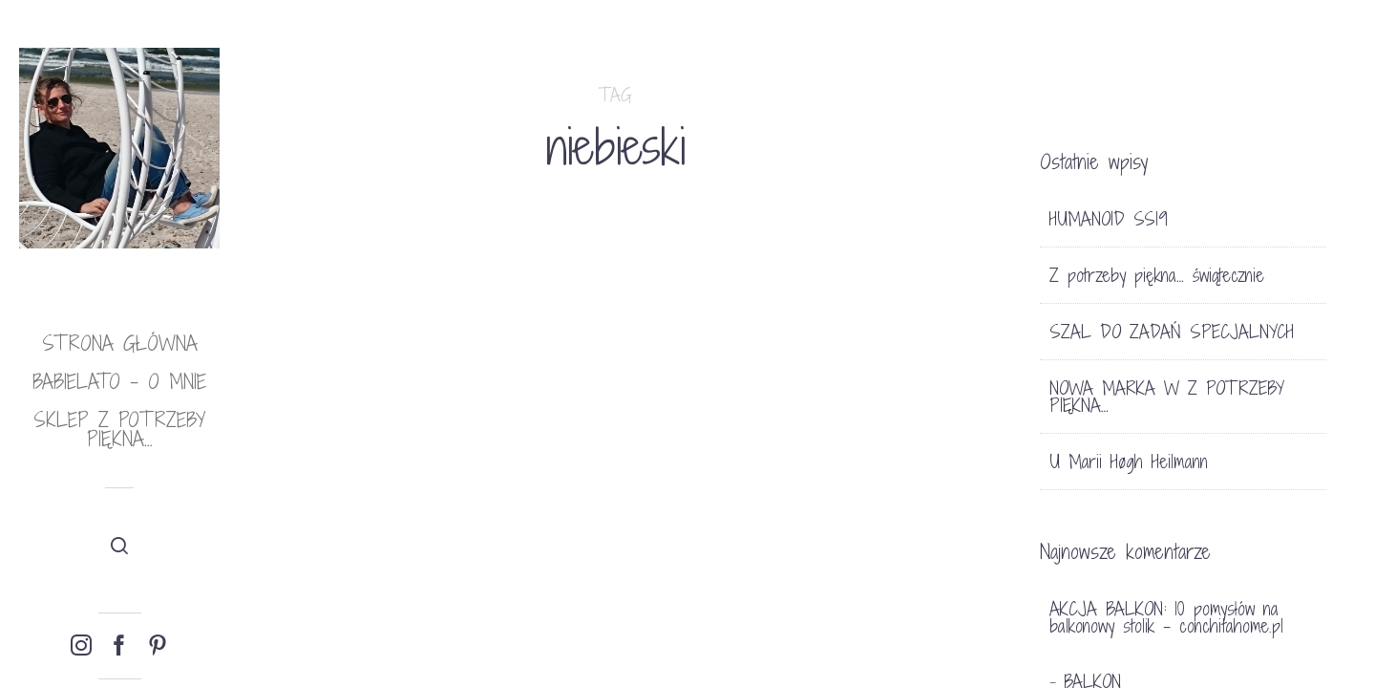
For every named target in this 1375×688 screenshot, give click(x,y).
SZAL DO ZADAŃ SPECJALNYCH (1171, 331)
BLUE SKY (829, 481)
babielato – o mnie (119, 382)
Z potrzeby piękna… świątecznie (1156, 275)
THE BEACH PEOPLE (333, 471)
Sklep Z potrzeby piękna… (119, 429)
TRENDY (606, 617)
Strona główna (120, 343)
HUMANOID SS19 (1108, 218)
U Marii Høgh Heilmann (1128, 461)
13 (683, 617)
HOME (811, 446)
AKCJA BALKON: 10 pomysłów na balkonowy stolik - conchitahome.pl (1166, 617)
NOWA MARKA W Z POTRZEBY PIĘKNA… (1166, 397)
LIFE (304, 420)
